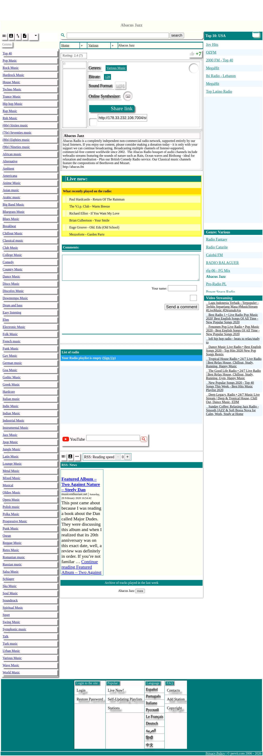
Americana (10, 175)
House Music (11, 82)
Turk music (10, 643)
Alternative (10, 161)
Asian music (11, 190)
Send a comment (181, 307)
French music (12, 341)
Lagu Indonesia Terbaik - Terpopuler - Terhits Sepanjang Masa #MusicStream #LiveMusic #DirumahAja (232, 306)
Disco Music (11, 283)
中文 (149, 745)
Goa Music (10, 370)
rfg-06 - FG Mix (218, 271)
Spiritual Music (13, 607)
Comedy (8, 262)
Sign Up (109, 358)
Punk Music (10, 528)
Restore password (90, 699)
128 (107, 77)
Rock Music (11, 68)
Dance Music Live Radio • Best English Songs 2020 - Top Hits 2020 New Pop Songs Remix (233, 350)
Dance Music (11, 276)
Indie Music (10, 406)
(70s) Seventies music (17, 132)
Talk (5, 636)
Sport (6, 615)
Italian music (11, 399)
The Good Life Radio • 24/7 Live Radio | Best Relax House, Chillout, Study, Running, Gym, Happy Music (233, 374)
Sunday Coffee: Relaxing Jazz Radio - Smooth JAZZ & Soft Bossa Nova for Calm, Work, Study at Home (232, 410)
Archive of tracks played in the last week (131, 582)
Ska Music (10, 586)
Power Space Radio (220, 292)
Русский (152, 710)
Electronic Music (14, 327)
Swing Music (11, 622)
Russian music (12, 564)
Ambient (8, 168)
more (140, 591)
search (176, 35)
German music (12, 363)
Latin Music (11, 456)
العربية (151, 730)
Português (153, 696)
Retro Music (11, 550)
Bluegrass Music (14, 211)
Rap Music (10, 111)
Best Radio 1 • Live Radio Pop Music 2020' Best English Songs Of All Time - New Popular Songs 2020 (232, 318)
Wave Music (11, 665)
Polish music (11, 507)
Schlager (8, 579)
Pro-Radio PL (216, 284)
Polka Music (11, 514)
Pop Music (10, 60)
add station (176, 699)
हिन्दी (149, 738)
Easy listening (12, 312)
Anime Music (12, 183)
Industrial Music (13, 420)
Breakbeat (9, 226)
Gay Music (10, 355)
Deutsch (152, 723)
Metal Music (11, 471)
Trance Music (12, 96)
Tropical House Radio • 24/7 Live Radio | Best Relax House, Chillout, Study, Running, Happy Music (234, 362)
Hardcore (9, 391)
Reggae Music (12, 543)
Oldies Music (11, 492)
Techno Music (12, 89)
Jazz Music (10, 435)
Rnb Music (10, 118)
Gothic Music (12, 377)
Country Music (12, 269)
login (81, 690)
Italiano (151, 703)
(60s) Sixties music (15, 125)
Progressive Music (15, 521)
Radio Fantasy (216, 239)
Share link (122, 108)
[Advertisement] (131, 9)
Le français (154, 716)
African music (12, 154)
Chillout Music (12, 233)
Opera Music (11, 499)
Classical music (13, 240)
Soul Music (10, 593)
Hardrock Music (13, 75)
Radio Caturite (217, 247)
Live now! (116, 690)
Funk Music (10, 348)
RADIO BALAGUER (222, 263)
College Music (12, 255)
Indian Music (11, 413)
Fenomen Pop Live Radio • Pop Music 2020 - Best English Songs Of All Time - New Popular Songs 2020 (233, 330)
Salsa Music (11, 571)
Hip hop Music (12, 104)
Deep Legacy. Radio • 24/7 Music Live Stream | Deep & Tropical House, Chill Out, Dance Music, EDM (233, 398)
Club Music (10, 247)
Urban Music (11, 651)
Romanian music (14, 557)
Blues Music (11, 219)
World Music (11, 672)
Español (152, 689)
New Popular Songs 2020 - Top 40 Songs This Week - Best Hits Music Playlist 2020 (230, 386)
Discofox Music (13, 291)
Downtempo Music (15, 298)
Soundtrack (10, 600)
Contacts (173, 690)
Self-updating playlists (125, 699)
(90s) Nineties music (16, 147)
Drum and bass (12, 305)
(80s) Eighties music (16, 139)
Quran (7, 535)
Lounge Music (12, 463)
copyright (174, 708)
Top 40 (7, 53)
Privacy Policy (215, 753)
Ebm (6, 319)
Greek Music (11, 384)
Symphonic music (14, 629)
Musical (8, 485)
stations (114, 708)
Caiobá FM (214, 255)
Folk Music (10, 334)
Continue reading (81, 569)
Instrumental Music (15, 427)
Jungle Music (11, 449)
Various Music (12, 658)
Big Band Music (13, 204)
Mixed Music (11, 478)
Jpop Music (10, 442)
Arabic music (11, 197)
